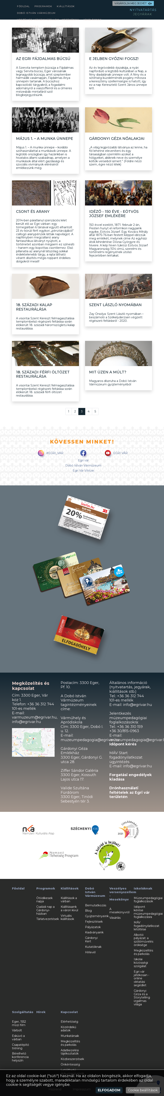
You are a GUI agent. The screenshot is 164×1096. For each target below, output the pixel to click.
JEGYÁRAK (142, 14)
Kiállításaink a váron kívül (69, 908)
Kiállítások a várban (69, 899)
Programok (43, 6)
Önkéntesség (70, 1064)
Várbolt (17, 1030)
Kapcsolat (64, 26)
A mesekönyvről (119, 910)
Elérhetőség (69, 1021)
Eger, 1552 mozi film (19, 1023)
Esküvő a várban (18, 1037)
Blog (88, 910)
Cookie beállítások (143, 1090)
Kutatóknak (93, 947)
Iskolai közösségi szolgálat (141, 962)
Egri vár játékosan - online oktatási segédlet (141, 978)
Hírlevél (90, 952)
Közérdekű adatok (68, 1028)
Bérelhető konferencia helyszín (20, 1057)
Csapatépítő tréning (20, 1046)
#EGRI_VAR (49, 453)
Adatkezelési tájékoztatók (70, 1052)
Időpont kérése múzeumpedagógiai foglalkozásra (148, 912)
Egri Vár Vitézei (83, 470)
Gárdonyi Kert (91, 939)
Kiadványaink (94, 932)
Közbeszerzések (72, 1059)
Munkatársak (70, 1036)
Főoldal (23, 6)
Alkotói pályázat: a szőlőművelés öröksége (143, 940)
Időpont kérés (122, 744)
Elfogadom (109, 1090)
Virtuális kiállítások (67, 917)
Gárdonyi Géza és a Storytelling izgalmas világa (142, 997)
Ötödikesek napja (44, 899)
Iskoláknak (92, 19)
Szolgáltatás (27, 26)
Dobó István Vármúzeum (36, 13)
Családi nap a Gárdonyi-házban (45, 910)
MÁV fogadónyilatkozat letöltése (146, 926)
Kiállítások (66, 6)
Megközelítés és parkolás (143, 952)
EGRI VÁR (115, 453)
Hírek (47, 26)
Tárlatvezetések (47, 919)
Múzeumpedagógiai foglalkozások (148, 899)
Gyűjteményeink (97, 916)
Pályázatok (93, 927)
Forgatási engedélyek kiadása (130, 777)
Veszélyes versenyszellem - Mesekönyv (48, 19)
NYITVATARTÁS (143, 10)
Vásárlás (115, 918)
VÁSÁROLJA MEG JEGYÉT (133, 3)
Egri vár (83, 460)
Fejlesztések (94, 921)
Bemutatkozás (95, 905)
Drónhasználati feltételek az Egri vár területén (129, 792)
